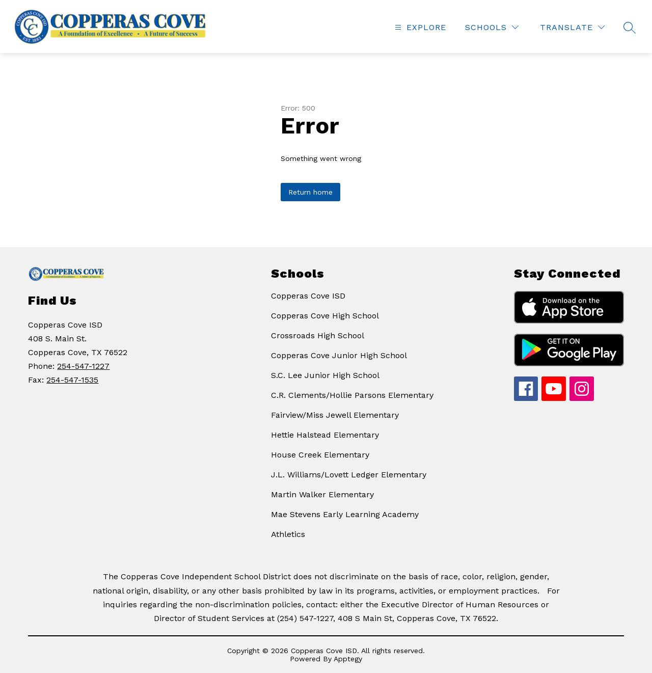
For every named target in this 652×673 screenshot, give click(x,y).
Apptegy (348, 659)
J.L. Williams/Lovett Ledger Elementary (348, 474)
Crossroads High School (317, 335)
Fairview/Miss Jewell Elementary (335, 415)
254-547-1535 (72, 380)
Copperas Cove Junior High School (339, 355)
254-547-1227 (83, 366)
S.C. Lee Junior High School (325, 375)
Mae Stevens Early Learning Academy (345, 514)
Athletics (288, 534)
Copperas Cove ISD (308, 296)
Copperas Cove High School (325, 315)
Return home (310, 192)
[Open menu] (419, 27)
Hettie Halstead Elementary (325, 435)
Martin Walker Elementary (322, 494)
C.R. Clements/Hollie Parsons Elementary (352, 395)
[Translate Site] (572, 27)
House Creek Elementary (320, 455)
